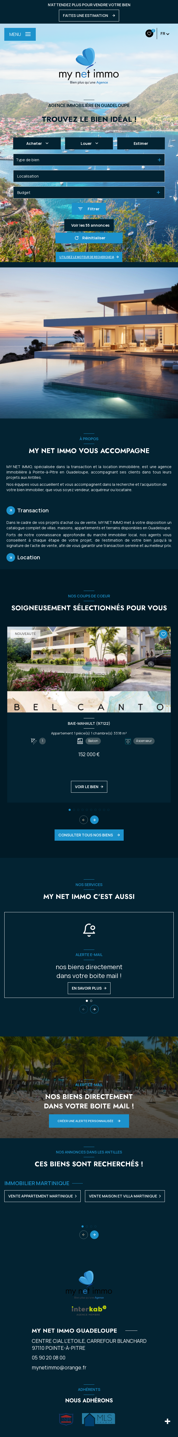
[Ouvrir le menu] (20, 34)
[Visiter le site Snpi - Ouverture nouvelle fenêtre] (66, 1419)
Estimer (141, 143)
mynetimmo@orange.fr (59, 1367)
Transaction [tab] (33, 510)
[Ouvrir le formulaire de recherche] (89, 209)
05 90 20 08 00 (48, 1357)
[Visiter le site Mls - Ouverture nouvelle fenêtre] (98, 1419)
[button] (94, 819)
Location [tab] (28, 557)
